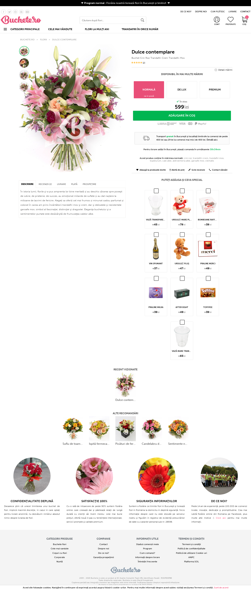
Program (147, 544)
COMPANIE (103, 534)
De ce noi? (103, 548)
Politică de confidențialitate (191, 544)
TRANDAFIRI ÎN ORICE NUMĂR (140, 26)
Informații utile (147, 534)
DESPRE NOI (201, 9)
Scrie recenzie (196, 165)
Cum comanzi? (147, 548)
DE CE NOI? (185, 9)
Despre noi (103, 544)
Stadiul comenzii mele (147, 540)
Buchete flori (59, 540)
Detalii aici (212, 135)
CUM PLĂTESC (218, 9)
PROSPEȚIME (89, 180)
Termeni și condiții (191, 534)
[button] (24, 47)
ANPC (191, 553)
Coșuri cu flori (59, 548)
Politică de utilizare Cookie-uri (191, 548)
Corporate (59, 553)
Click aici (221, 513)
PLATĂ (74, 180)
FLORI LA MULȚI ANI (97, 26)
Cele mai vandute (60, 544)
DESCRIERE (27, 180)
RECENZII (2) (45, 180)
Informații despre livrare (147, 553)
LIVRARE (233, 9)
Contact (103, 540)
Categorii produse (59, 534)
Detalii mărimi (223, 66)
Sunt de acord (221, 587)
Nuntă (59, 557)
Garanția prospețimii (103, 553)
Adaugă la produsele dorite (151, 165)
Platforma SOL (191, 557)
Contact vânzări (218, 165)
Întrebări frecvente (147, 557)
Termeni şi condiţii (203, 587)
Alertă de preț (177, 165)
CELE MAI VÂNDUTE (60, 26)
